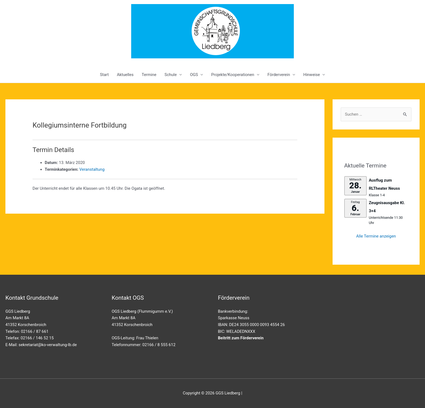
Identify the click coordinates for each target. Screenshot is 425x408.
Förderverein (279, 74)
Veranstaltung (92, 169)
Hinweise (311, 74)
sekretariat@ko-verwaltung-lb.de (48, 344)
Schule (171, 74)
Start (104, 74)
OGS (194, 74)
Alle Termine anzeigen (376, 236)
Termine (149, 74)
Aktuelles (125, 74)
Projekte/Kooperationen (232, 74)
